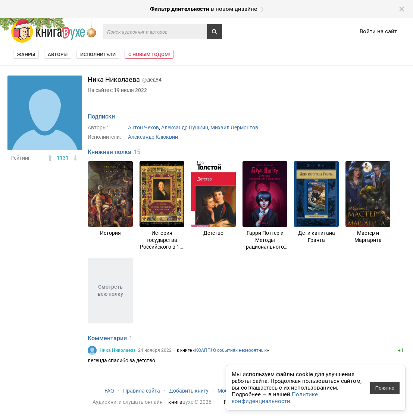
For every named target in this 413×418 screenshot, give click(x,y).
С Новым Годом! (149, 54)
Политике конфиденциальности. (275, 398)
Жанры (26, 54)
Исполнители (98, 54)
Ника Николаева (118, 350)
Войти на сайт (378, 31)
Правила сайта (141, 391)
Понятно (384, 388)
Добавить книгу (189, 391)
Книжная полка (109, 152)
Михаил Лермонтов (234, 127)
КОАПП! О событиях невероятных (231, 350)
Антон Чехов (143, 127)
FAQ (109, 391)
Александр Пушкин (184, 127)
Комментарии (107, 338)
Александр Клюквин (153, 137)
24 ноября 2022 (155, 350)
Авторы (58, 54)
